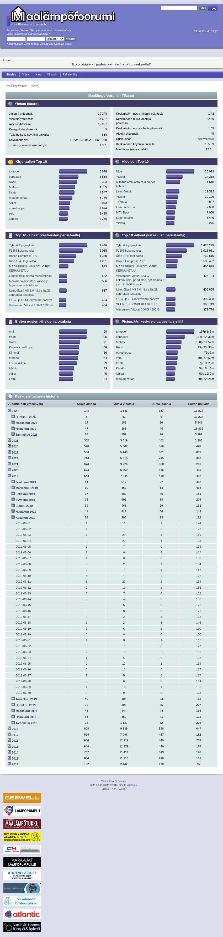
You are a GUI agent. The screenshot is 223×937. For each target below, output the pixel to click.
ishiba (120, 373)
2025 (15, 440)
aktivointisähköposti (25, 33)
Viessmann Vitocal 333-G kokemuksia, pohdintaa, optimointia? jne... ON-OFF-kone (139, 280)
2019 (15, 476)
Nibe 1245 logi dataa (22, 261)
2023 (15, 452)
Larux (12, 378)
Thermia (121, 201)
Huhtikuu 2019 (26, 705)
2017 (15, 734)
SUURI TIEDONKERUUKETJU (136, 304)
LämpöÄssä (123, 191)
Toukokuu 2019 (26, 699)
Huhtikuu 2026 (26, 417)
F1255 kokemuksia (21, 250)
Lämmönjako (124, 217)
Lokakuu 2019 (25, 494)
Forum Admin (17, 363)
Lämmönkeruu (125, 207)
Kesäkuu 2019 (25, 517)
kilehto (13, 368)
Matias (13, 187)
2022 (15, 458)
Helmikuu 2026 (26, 428)
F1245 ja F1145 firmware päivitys (30, 300)
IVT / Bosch (123, 212)
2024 (15, 446)
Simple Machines (128, 785)
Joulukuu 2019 (26, 482)
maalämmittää (18, 197)
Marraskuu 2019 (27, 488)
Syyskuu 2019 (25, 499)
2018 (15, 728)
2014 (15, 752)
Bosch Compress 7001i (24, 255)
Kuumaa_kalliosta (20, 347)
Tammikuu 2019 (27, 723)
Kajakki (120, 368)
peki (11, 213)
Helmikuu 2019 (26, 717)
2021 (15, 464)
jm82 (119, 357)
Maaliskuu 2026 (26, 422)
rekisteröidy (64, 30)
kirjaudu (48, 30)
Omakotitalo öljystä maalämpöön (30, 275)
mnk (11, 331)
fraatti (12, 192)
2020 (15, 470)
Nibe (119, 171)
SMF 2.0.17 (96, 785)
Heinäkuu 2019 (26, 511)
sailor (12, 203)
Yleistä (120, 176)
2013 (15, 758)
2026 (15, 411)
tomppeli (14, 171)
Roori (12, 182)
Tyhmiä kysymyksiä (21, 245)
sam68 (13, 218)
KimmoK (14, 352)
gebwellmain (206, 138)
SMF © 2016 (111, 785)
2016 (15, 740)
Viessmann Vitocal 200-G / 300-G (30, 305)
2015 (15, 746)
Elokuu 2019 (24, 505)
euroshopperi (17, 208)
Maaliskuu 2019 (26, 710)
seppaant (15, 176)
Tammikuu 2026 (27, 434)
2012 (15, 764)
